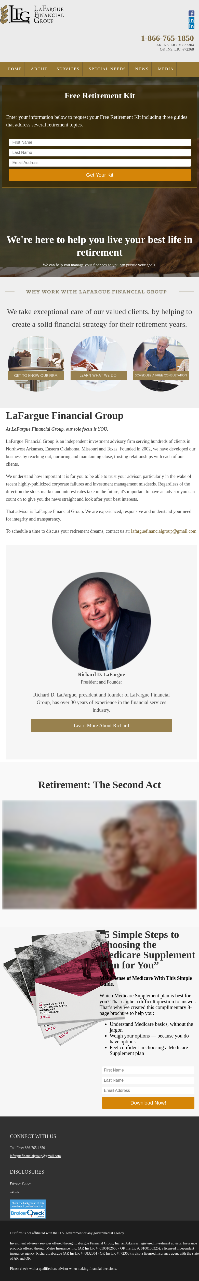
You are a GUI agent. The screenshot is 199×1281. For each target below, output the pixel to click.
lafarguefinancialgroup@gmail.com (163, 531)
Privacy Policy (20, 1183)
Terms (14, 1191)
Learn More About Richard (101, 725)
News (142, 69)
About (39, 69)
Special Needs (107, 69)
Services (68, 69)
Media (166, 69)
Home (15, 69)
